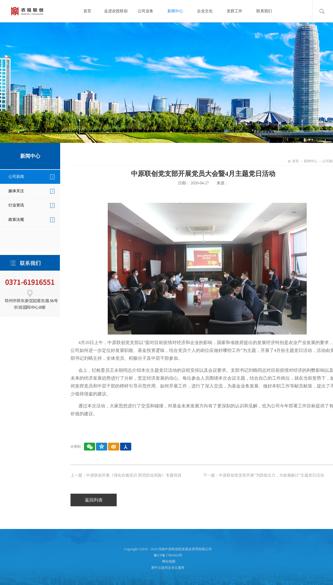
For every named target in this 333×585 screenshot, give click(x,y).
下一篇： (263, 475)
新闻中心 (310, 161)
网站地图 (167, 561)
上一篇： (126, 475)
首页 (87, 11)
